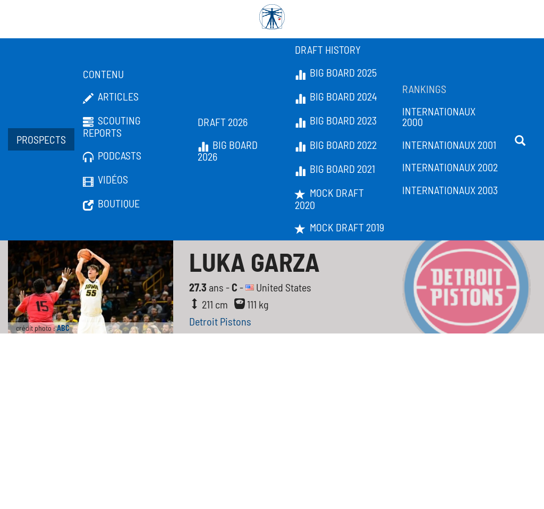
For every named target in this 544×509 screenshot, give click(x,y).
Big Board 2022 (336, 145)
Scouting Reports (112, 126)
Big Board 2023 (336, 121)
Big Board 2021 (335, 169)
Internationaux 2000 (438, 116)
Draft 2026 (223, 121)
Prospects (41, 139)
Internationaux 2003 (450, 189)
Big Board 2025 (336, 73)
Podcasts (112, 156)
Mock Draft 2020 (329, 198)
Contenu (103, 74)
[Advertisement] (272, 429)
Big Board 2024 (336, 97)
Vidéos (105, 180)
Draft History (328, 49)
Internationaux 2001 (449, 144)
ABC (63, 327)
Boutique (111, 204)
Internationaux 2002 (450, 167)
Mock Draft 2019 (339, 228)
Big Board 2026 (228, 150)
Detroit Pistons (220, 321)
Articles (111, 97)
